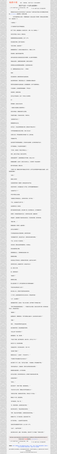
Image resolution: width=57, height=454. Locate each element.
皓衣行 (14, 445)
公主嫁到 (45, 445)
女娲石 (34, 445)
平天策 (20, 445)
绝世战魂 (26, 446)
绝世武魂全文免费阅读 (29, 437)
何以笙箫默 (37, 446)
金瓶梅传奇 (17, 445)
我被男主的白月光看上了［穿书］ (27, 445)
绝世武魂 (25, 2)
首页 (21, 2)
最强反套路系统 (41, 445)
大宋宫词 (36, 445)
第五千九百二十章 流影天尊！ (40, 8)
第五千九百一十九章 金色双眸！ (34, 2)
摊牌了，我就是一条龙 (31, 446)
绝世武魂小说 (12, 437)
